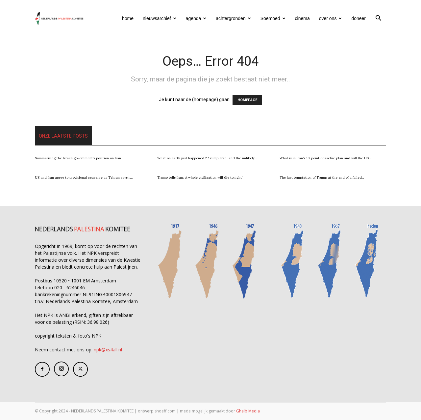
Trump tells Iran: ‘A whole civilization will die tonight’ (199, 177)
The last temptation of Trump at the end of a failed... (322, 177)
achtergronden (233, 18)
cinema (302, 18)
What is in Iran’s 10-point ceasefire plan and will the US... (325, 158)
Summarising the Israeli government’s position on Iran (78, 158)
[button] (378, 19)
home (128, 18)
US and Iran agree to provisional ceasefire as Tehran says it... (84, 177)
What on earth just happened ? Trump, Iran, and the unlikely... (207, 158)
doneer (358, 18)
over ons (330, 18)
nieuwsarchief (159, 18)
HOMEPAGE (247, 100)
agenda (196, 18)
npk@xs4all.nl (108, 349)
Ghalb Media (248, 411)
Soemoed (272, 18)
